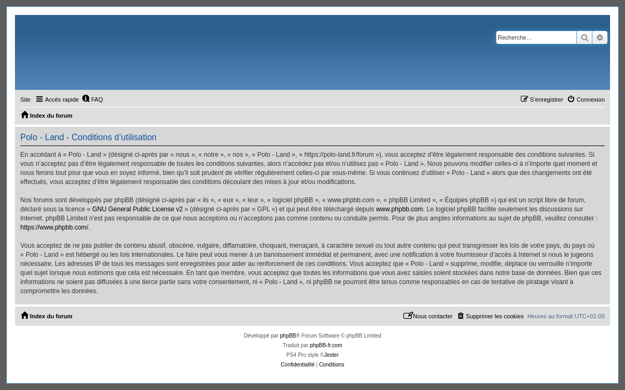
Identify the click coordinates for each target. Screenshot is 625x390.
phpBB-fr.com (326, 345)
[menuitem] (92, 99)
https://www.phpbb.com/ (54, 227)
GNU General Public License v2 (137, 209)
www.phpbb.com (399, 209)
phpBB (288, 336)
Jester (331, 355)
